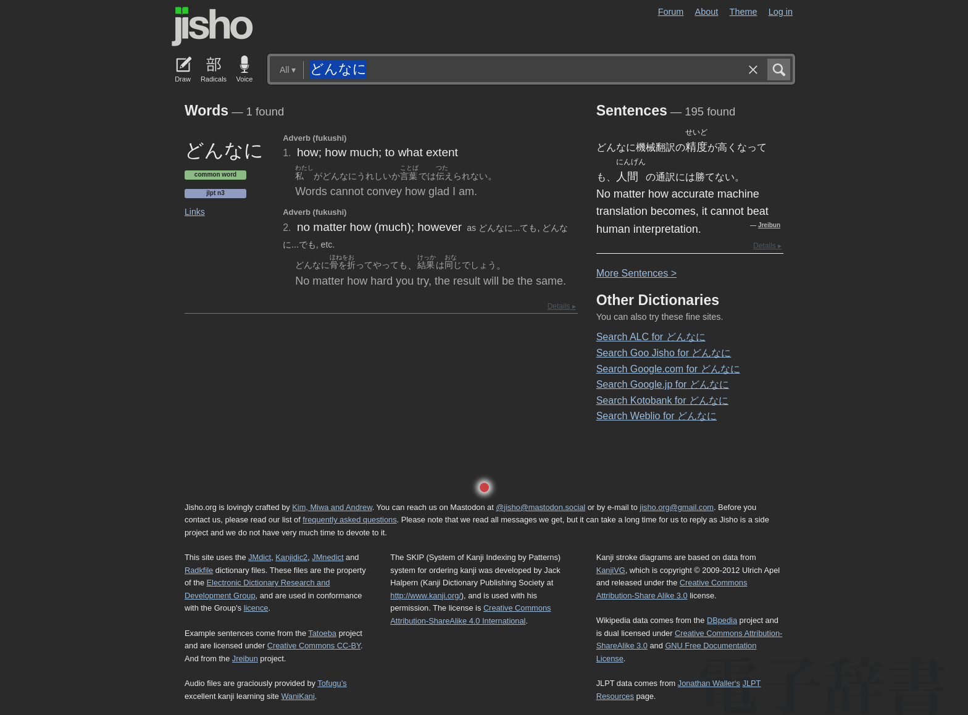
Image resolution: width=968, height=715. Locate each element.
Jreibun (769, 225)
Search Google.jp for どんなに (662, 384)
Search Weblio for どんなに (656, 416)
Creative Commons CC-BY (314, 645)
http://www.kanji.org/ (425, 595)
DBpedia (722, 620)
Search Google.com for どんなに (668, 369)
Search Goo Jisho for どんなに (664, 353)
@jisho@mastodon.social (540, 507)
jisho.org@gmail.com (677, 507)
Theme (743, 12)
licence (256, 608)
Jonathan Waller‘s (709, 683)
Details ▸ (562, 306)
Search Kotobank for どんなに (662, 400)
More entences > (636, 273)
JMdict (259, 557)
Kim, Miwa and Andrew (332, 507)
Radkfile (199, 570)
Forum (671, 12)
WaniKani (298, 696)
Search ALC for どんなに (651, 337)
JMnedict (327, 557)
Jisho (212, 26)
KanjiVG (610, 570)
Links (195, 212)
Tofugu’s (331, 683)
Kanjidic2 (291, 557)
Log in (781, 12)
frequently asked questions (349, 519)
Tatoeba (322, 633)
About (707, 12)
